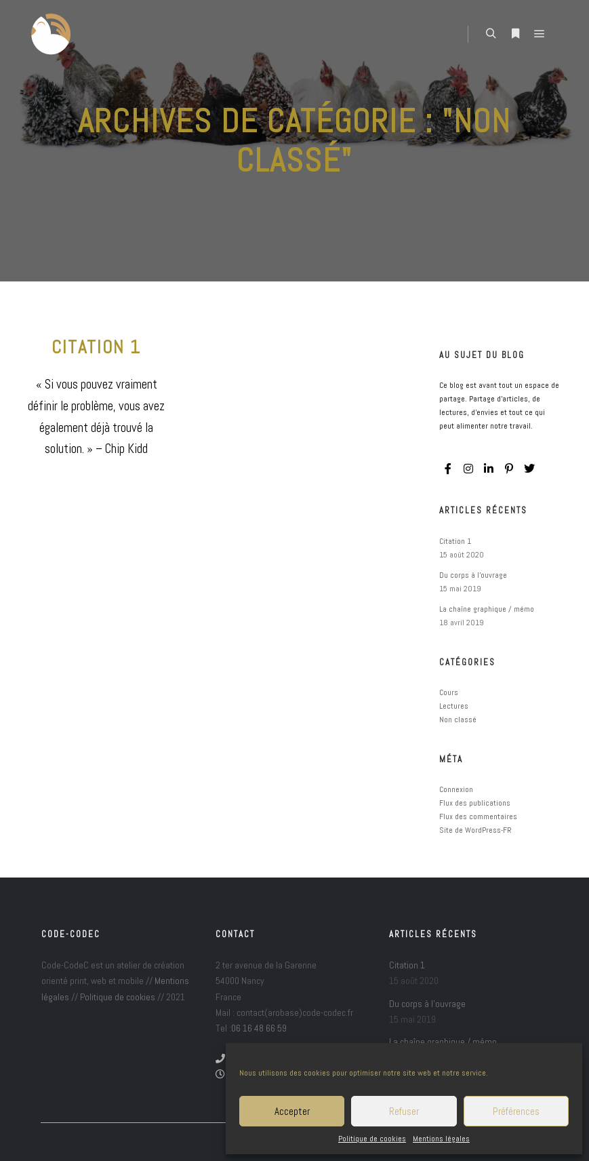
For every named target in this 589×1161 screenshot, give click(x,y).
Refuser (404, 1111)
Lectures (453, 706)
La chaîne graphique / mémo (486, 609)
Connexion (456, 789)
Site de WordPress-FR (475, 830)
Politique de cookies (372, 1138)
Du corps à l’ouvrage (473, 575)
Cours (448, 692)
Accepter (292, 1111)
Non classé (457, 719)
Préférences (516, 1111)
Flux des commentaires (478, 816)
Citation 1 (96, 347)
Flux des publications (474, 803)
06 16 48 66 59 (259, 1028)
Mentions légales (441, 1138)
